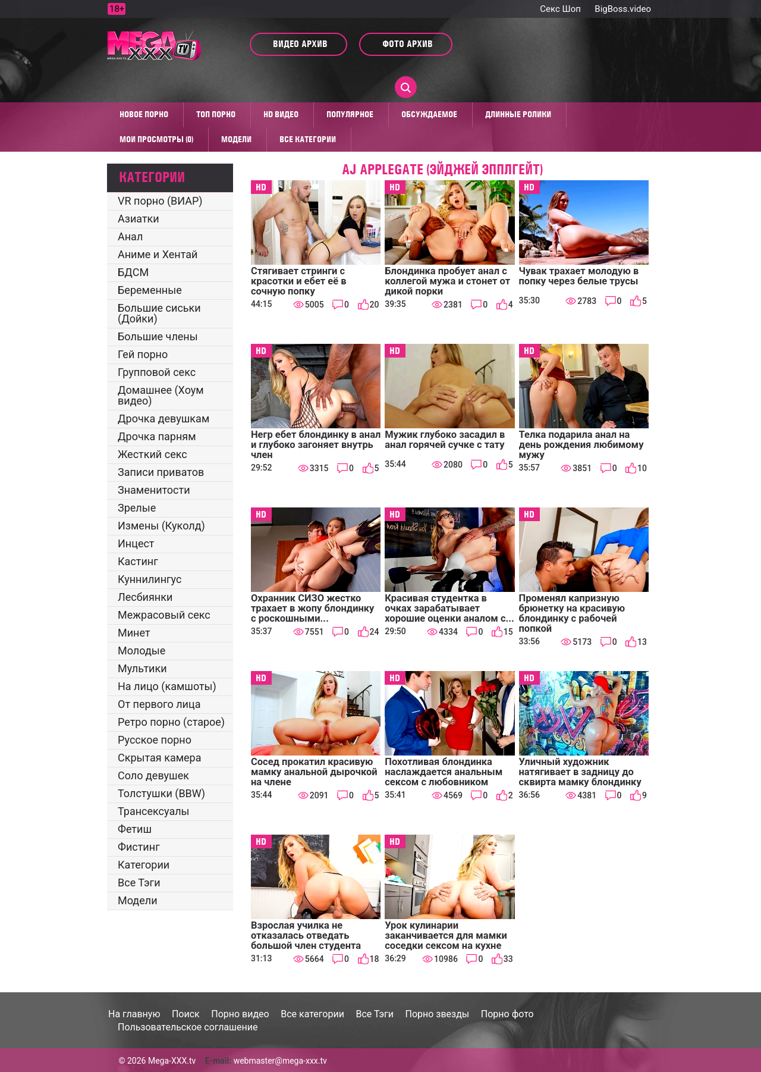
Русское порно (154, 740)
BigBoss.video (623, 9)
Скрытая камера (160, 757)
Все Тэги (139, 882)
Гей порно (143, 354)
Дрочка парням (157, 436)
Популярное (349, 114)
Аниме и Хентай (157, 254)
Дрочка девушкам (163, 418)
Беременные (150, 290)
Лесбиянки (145, 597)
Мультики (142, 668)
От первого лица (159, 704)
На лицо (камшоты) (167, 686)
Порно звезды (437, 1014)
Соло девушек (153, 775)
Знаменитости (154, 490)
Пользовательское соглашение (188, 1027)
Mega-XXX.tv (172, 1060)
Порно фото (507, 1014)
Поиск (186, 1014)
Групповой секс (157, 372)
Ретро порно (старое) (171, 722)
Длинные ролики (518, 114)
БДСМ (133, 272)
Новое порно (144, 114)
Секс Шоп (560, 9)
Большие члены (158, 336)
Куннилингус (149, 579)
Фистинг (139, 847)
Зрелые (137, 507)
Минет (134, 632)
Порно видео (240, 1014)
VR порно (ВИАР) (160, 201)
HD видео (280, 114)
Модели (236, 139)
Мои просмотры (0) (156, 139)
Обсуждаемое (429, 114)
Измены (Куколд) (161, 525)
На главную (134, 1014)
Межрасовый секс (164, 615)
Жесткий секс (152, 454)
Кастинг (138, 561)
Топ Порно (215, 114)
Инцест (136, 543)
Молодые (141, 650)
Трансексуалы (154, 811)
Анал (130, 236)
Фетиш (135, 829)
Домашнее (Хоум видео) (161, 395)
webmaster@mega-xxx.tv (280, 1060)
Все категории (307, 139)
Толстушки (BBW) (161, 793)
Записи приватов (161, 472)
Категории (143, 864)
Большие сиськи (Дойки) (159, 313)
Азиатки (138, 218)
